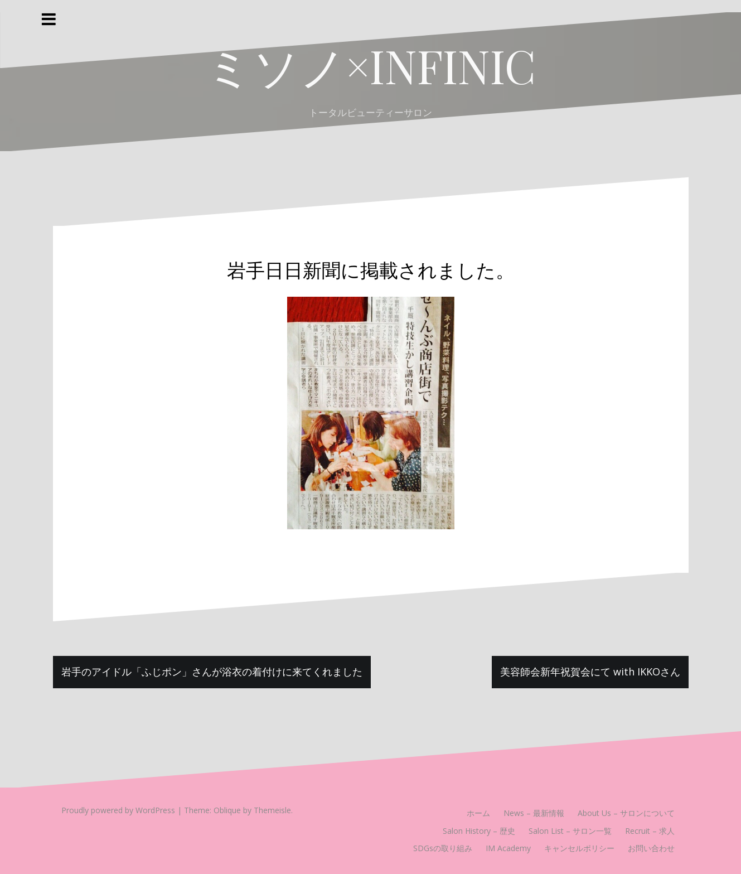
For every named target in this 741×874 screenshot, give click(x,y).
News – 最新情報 (533, 813)
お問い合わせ (651, 848)
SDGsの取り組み (442, 848)
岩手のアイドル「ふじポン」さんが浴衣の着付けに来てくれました (211, 671)
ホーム (478, 813)
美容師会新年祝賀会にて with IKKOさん (590, 671)
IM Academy (508, 848)
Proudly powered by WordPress (118, 810)
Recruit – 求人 (650, 830)
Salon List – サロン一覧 (570, 830)
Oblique (227, 810)
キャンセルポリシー (579, 848)
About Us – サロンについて (626, 813)
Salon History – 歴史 (479, 830)
